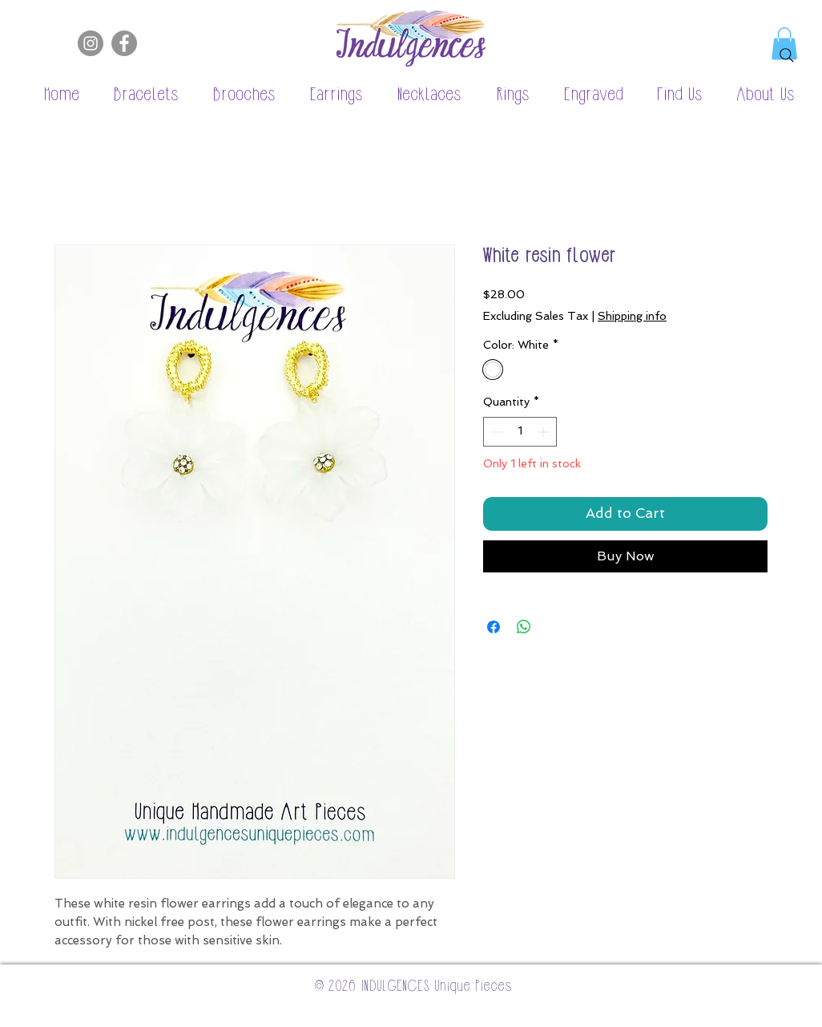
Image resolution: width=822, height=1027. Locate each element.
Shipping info (632, 315)
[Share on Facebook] (493, 627)
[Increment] (544, 432)
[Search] (787, 55)
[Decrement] (496, 432)
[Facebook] (124, 43)
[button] (137, 95)
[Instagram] (90, 43)
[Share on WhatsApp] (524, 627)
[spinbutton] (520, 432)
